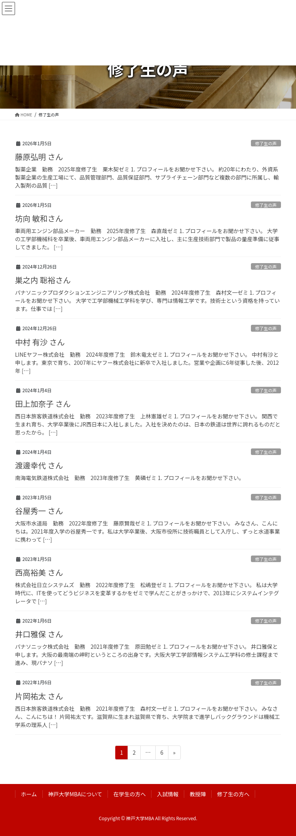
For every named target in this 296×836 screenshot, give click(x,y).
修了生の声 (266, 143)
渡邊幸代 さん (39, 465)
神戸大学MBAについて (75, 794)
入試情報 (167, 794)
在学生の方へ (129, 794)
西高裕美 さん (39, 572)
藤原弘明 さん (39, 156)
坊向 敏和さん (39, 218)
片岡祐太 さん (39, 696)
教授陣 (198, 794)
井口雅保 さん (39, 634)
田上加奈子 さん (43, 403)
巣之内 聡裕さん (43, 279)
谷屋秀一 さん (39, 510)
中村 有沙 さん (40, 341)
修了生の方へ (233, 794)
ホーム (29, 794)
